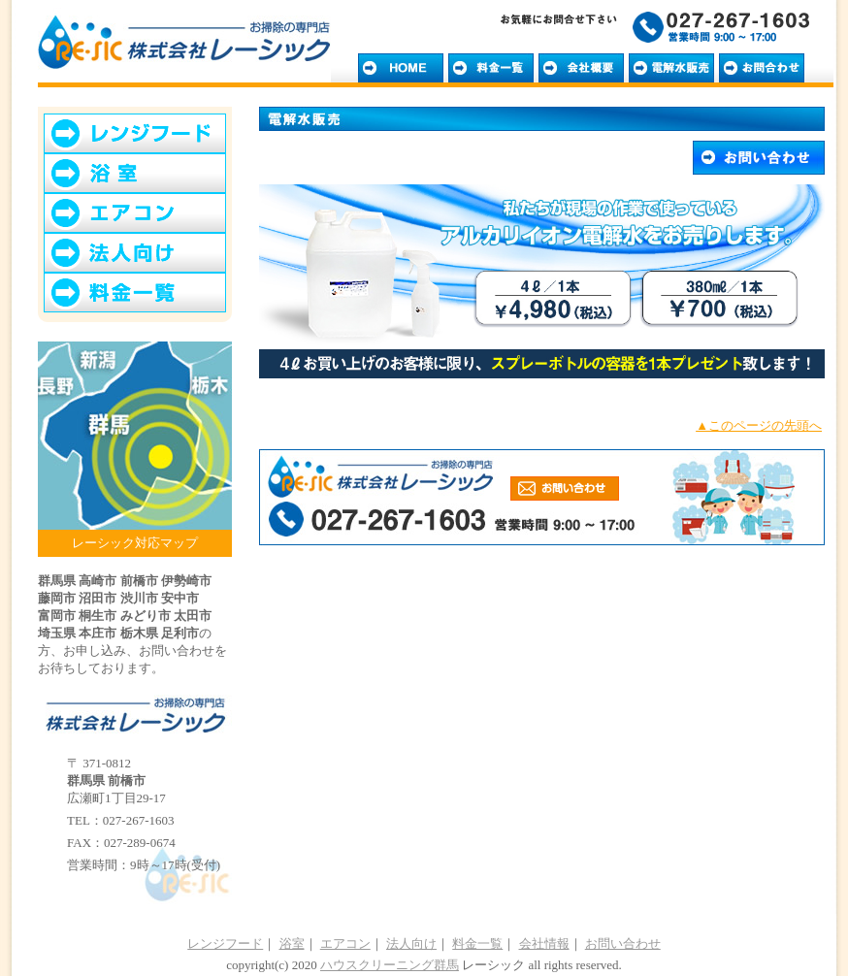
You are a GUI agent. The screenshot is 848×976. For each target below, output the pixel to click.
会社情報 (544, 943)
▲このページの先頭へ (759, 425)
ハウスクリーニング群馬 (389, 965)
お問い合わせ (623, 943)
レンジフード (225, 943)
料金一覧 (477, 943)
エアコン (345, 943)
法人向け (411, 943)
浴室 (292, 943)
